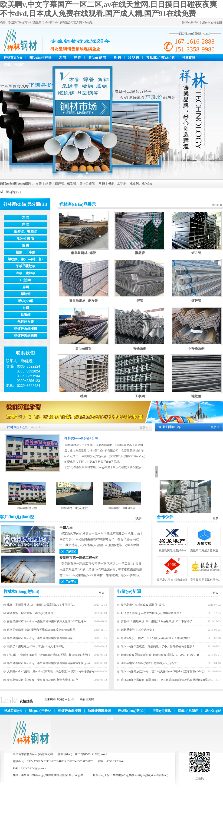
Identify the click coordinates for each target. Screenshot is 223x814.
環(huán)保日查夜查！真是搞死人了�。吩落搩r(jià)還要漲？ (158, 646)
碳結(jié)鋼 (25, 301)
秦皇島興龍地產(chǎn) (172, 550)
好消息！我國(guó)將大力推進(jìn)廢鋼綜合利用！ (151, 613)
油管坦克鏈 (87, 699)
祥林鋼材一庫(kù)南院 (121, 508)
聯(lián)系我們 (14, 64)
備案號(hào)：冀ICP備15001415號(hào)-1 (82, 754)
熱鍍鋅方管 (25, 322)
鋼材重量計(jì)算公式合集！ (138, 629)
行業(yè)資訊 (161, 710)
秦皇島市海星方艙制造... (205, 550)
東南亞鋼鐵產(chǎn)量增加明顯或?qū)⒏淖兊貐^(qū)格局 (41, 629)
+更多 (138, 518)
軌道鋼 (25, 315)
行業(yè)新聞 (129, 591)
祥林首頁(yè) (13, 57)
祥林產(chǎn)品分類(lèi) (25, 204)
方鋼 (25, 308)
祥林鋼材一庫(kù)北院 (74, 508)
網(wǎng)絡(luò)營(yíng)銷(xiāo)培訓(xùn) (143, 775)
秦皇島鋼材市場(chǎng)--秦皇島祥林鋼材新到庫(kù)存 (39, 638)
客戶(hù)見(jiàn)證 (17, 517)
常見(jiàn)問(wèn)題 (160, 57)
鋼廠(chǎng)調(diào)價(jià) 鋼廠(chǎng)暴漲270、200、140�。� (160, 654)
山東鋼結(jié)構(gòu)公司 (59, 699)
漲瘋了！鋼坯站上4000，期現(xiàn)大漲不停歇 (35, 646)
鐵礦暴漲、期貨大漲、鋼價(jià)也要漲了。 (33, 613)
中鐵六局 (65, 527)
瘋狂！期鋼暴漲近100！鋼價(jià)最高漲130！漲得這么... (41, 604)
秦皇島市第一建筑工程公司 (78, 558)
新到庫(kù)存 (171, 427)
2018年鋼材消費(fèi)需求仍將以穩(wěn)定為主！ (150, 663)
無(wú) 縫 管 (97, 57)
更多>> (144, 427)
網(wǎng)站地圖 (212, 22)
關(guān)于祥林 (41, 57)
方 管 (62, 57)
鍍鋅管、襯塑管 (25, 231)
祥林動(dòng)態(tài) (21, 591)
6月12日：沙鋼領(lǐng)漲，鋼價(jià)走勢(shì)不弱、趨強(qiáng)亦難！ (49, 654)
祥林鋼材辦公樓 (27, 508)
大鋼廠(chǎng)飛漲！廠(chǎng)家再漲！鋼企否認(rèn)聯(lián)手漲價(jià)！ (50, 671)
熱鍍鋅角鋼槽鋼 (25, 329)
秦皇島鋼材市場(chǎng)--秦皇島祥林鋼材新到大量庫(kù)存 (42, 679)
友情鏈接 (26, 701)
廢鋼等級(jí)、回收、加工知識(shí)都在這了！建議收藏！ (156, 638)
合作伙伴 (165, 517)
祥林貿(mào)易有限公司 (81, 438)
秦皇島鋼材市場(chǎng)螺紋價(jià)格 (143, 604)
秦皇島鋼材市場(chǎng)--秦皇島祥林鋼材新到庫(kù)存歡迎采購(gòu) (48, 663)
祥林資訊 (188, 57)
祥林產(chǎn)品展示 (77, 204)
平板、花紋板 (25, 266)
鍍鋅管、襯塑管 (65, 183)
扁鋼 (25, 287)
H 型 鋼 (133, 57)
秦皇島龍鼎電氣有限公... (205, 579)
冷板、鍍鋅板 (25, 273)
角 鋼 (117, 57)
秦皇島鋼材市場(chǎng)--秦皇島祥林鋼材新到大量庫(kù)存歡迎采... (48, 621)
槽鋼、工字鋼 (117, 183)
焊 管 (77, 57)
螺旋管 (25, 294)
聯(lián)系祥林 (190, 22)
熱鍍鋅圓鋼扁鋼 (25, 335)
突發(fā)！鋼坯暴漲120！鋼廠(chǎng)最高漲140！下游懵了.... (158, 621)
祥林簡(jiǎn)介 (17, 427)
